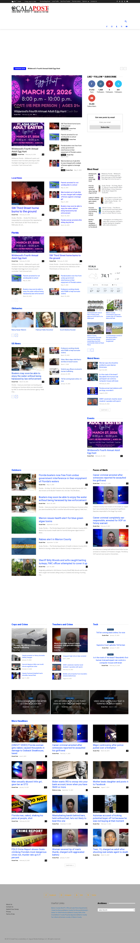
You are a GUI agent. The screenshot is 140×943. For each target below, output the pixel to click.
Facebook (53, 895)
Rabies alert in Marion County (55, 539)
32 (127, 483)
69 (127, 526)
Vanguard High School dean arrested (74, 656)
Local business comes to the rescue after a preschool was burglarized (114, 338)
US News (16, 343)
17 (43, 214)
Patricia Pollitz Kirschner (44, 330)
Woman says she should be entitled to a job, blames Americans (108, 365)
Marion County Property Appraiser (66, 915)
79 (46, 821)
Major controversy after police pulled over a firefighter (108, 746)
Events (90, 418)
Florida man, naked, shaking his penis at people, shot (27, 817)
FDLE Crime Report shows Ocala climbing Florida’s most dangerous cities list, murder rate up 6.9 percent (29, 853)
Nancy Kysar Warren (19, 330)
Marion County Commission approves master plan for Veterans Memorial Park (114, 315)
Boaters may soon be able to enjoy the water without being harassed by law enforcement (33, 291)
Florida (17, 107)
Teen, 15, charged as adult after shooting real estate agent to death (110, 850)
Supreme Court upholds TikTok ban (110, 645)
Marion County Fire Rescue (72, 910)
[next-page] (16, 300)
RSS (81, 895)
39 (46, 860)
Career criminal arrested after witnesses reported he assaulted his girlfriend (109, 478)
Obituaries (17, 308)
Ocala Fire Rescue (57, 910)
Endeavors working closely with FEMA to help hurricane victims (70, 291)
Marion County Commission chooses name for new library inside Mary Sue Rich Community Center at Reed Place (95, 340)
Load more (105, 410)
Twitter (94, 895)
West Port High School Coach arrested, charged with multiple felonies (67, 645)
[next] (125, 68)
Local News (65, 128)
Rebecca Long (56, 790)
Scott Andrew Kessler (68, 330)
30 (86, 824)
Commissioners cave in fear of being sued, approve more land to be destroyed (95, 315)
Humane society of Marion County (71, 917)
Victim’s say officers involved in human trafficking (26, 646)
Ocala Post (17, 114)
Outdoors (16, 470)
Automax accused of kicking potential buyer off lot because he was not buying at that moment (110, 818)
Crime (63, 170)
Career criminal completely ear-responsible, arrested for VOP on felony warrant (109, 520)
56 (36, 114)
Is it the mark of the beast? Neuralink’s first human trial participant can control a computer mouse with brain (110, 660)
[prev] (121, 68)
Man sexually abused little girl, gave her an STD (27, 783)
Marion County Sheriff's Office (60, 908)
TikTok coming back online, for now (110, 632)
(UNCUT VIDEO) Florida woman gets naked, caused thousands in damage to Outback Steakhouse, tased (28, 749)
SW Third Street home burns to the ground (25, 209)
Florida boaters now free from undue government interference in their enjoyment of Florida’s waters (63, 478)
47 (127, 855)
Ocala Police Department (78, 908)
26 (43, 381)
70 (86, 484)
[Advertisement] (70, 45)
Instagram (68, 895)
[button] (125, 21)
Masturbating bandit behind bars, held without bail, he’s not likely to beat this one (69, 818)
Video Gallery (109, 698)
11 (127, 787)
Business (110, 629)
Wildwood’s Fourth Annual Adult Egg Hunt (44, 69)
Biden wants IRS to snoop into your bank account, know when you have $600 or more (70, 784)
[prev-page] (13, 300)
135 (46, 787)
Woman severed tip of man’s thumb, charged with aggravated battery (68, 852)
